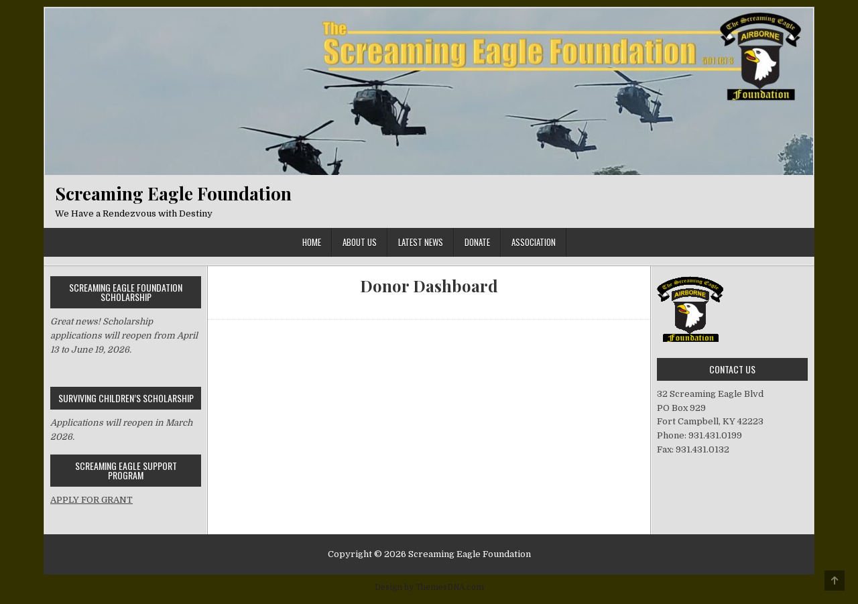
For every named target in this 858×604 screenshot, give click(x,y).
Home (311, 242)
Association (533, 242)
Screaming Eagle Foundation (173, 193)
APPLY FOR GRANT (91, 500)
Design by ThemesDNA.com (429, 587)
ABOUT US (360, 242)
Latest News (420, 242)
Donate (477, 242)
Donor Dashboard (429, 286)
